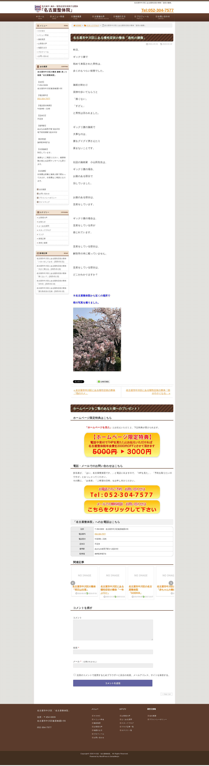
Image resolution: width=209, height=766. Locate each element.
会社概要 (42, 189)
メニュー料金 (59, 17)
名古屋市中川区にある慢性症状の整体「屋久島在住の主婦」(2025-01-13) (51, 289)
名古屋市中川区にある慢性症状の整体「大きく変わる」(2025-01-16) (51, 267)
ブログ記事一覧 (127, 730)
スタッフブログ (91, 25)
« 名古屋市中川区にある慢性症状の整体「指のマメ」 (94, 392)
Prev (73, 583)
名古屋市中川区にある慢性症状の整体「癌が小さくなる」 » (148, 392)
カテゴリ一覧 (126, 734)
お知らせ (42, 222)
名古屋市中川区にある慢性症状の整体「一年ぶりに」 (112, 589)
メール (76, 665)
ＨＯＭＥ (41, 31)
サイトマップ (44, 202)
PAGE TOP (166, 698)
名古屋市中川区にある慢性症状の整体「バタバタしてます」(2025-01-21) (51, 260)
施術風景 (80, 17)
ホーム (42, 17)
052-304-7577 (100, 534)
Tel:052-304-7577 (157, 10)
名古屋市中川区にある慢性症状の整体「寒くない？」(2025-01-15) (51, 275)
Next (171, 583)
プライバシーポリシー (47, 198)
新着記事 (42, 239)
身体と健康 (43, 243)
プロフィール (144, 17)
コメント (77, 617)
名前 (75, 651)
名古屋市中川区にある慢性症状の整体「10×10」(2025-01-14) (51, 282)
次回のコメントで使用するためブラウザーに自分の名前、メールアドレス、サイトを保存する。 (123, 678)
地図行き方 (123, 17)
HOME (77, 25)
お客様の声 (101, 17)
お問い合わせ (165, 17)
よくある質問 (44, 226)
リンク (41, 234)
